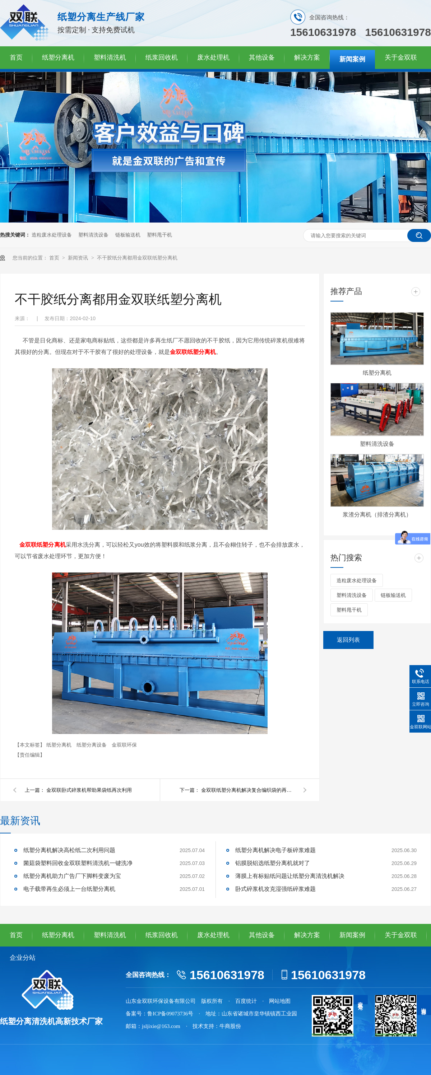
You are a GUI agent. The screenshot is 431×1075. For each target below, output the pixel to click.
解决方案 (307, 57)
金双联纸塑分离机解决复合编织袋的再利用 (248, 790)
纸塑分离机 (58, 57)
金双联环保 (124, 745)
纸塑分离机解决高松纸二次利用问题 (69, 850)
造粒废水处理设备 (52, 235)
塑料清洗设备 (93, 235)
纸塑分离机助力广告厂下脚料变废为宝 (72, 876)
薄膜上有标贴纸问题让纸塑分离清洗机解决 (289, 876)
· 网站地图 (277, 1001)
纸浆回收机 (161, 57)
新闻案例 (352, 59)
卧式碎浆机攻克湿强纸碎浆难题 (275, 889)
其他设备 (262, 57)
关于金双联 (401, 57)
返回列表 (348, 640)
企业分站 (23, 957)
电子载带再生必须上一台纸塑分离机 (69, 889)
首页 (16, 57)
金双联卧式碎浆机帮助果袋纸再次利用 (89, 790)
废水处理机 (213, 57)
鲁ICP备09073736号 (170, 1013)
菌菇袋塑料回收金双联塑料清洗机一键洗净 (78, 863)
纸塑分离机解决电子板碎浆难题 (275, 850)
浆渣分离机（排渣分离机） (377, 514)
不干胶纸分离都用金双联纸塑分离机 (137, 258)
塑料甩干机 (159, 235)
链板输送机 (127, 235)
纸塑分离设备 (92, 745)
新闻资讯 (78, 258)
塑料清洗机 (110, 57)
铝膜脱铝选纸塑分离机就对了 (272, 863)
